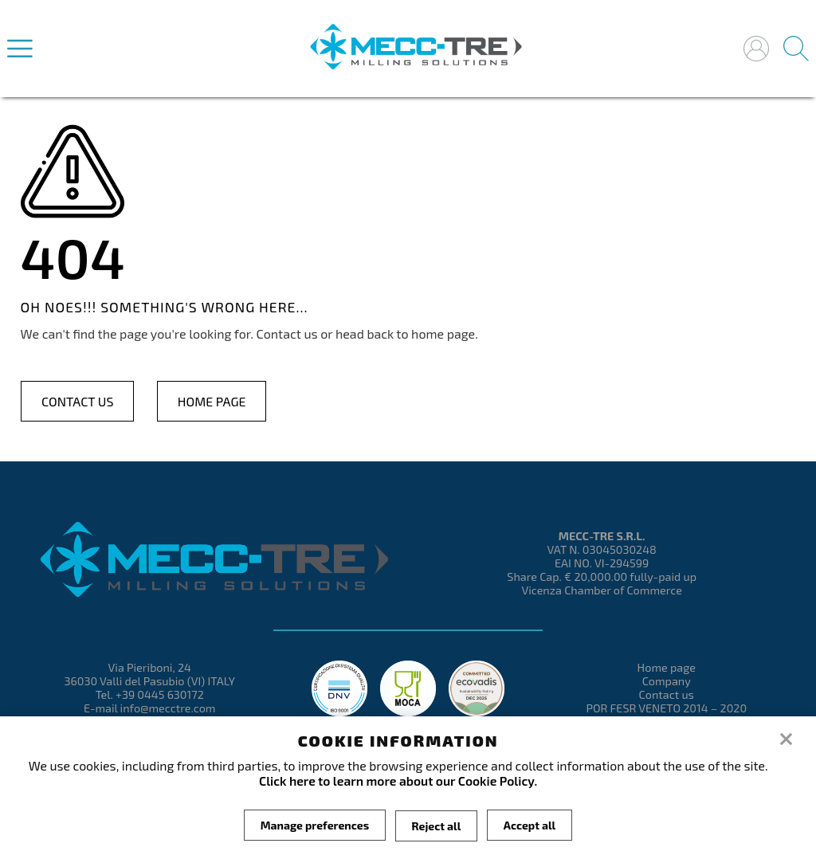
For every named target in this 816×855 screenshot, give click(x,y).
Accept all (529, 825)
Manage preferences (314, 825)
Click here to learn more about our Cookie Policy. (398, 780)
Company (666, 681)
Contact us (77, 401)
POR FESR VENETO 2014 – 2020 (666, 708)
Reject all (436, 825)
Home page (212, 401)
